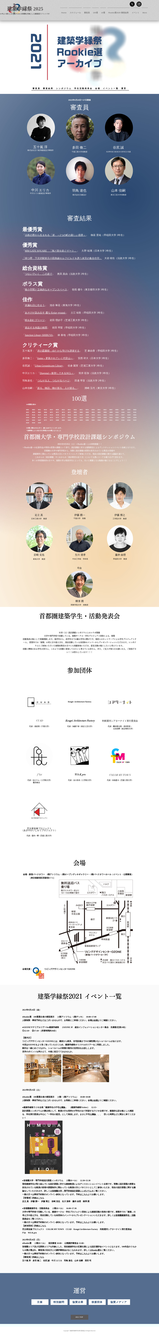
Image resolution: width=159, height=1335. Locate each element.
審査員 (36, 88)
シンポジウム (64, 88)
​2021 (36, 52)
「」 (50, 250)
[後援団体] (97, 1302)
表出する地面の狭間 (36, 327)
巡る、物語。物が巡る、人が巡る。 (57, 388)
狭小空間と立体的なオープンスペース (46, 289)
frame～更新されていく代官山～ (55, 358)
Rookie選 (96, 1250)
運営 (123, 88)
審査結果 (48, 88)
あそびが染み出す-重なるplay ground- (45, 312)
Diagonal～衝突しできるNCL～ (57, 373)
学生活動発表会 (83, 88)
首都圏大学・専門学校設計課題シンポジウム (72, 1191)
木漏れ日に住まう (35, 305)
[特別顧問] (59, 1302)
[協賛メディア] (119, 1302)
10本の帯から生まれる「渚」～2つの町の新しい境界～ (55, 235)
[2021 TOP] (79, 1317)
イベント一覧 (111, 88)
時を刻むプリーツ (35, 320)
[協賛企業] (78, 1302)
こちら (85, 1194)
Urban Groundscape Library (49, 365)
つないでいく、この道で (38, 273)
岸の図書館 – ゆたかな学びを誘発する (58, 350)
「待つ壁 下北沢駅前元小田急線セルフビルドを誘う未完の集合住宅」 (62, 258)
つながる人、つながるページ (53, 380)
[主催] (39, 1302)
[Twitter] (132, 4)
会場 (97, 88)
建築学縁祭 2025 (25, 9)
